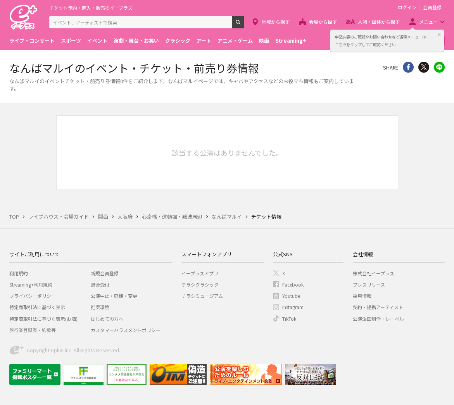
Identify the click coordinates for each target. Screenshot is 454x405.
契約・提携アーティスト (378, 307)
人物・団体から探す (379, 21)
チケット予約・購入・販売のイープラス (91, 7)
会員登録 (432, 7)
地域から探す (276, 21)
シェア (408, 67)
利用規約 (18, 273)
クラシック (177, 40)
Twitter (423, 67)
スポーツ (71, 40)
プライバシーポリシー (32, 295)
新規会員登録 (105, 273)
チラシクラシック (200, 284)
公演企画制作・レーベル (378, 318)
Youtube (291, 295)
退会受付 (100, 284)
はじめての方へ (107, 318)
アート (204, 40)
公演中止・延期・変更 (114, 295)
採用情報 (362, 295)
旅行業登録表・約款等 (32, 330)
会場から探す (323, 21)
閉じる (439, 34)
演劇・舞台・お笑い (136, 40)
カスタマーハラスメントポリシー (126, 330)
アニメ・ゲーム (235, 40)
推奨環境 (100, 307)
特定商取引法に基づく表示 (37, 307)
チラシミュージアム (202, 295)
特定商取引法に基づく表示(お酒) (43, 318)
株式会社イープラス (373, 273)
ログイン (407, 7)
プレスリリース (369, 284)
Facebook (293, 284)
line (439, 67)
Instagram (293, 307)
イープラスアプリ (199, 273)
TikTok (289, 318)
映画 (264, 40)
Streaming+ (290, 40)
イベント (97, 40)
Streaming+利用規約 (30, 284)
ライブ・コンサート (32, 40)
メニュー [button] (428, 21)
